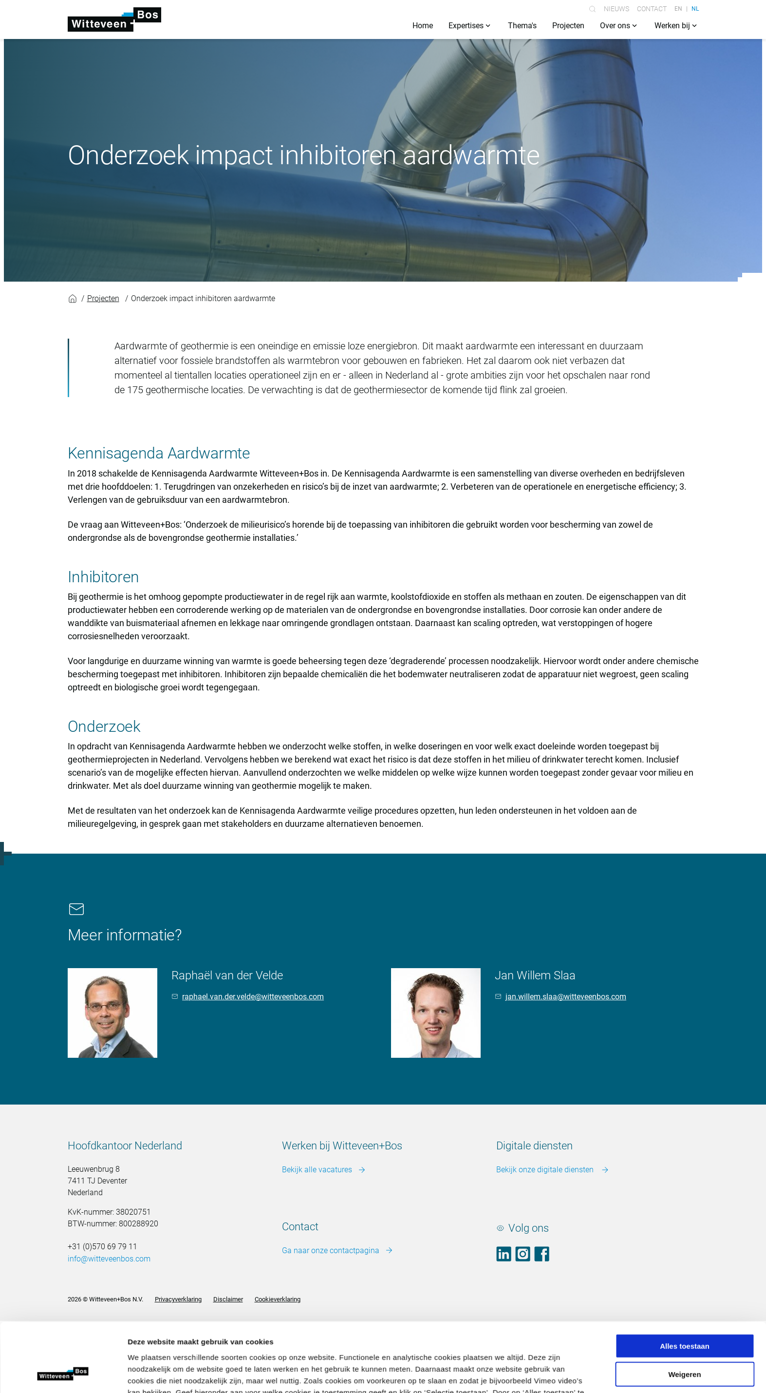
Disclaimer (228, 1299)
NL (695, 8)
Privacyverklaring (178, 1299)
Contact (652, 9)
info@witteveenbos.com (109, 1258)
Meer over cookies (358, 1111)
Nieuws (616, 9)
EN (678, 8)
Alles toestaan (685, 1053)
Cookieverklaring (277, 1299)
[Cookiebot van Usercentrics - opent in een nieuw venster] (63, 1142)
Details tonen (526, 1142)
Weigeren (684, 1081)
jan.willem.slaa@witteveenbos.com (565, 996)
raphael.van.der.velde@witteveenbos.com (253, 996)
